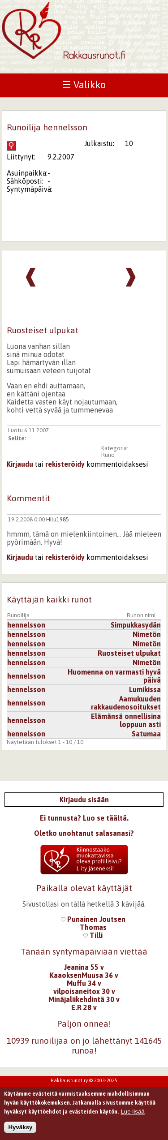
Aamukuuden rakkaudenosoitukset (126, 703)
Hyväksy (20, 1128)
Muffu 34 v (84, 983)
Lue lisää (132, 1112)
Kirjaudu (20, 464)
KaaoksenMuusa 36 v (84, 975)
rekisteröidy (65, 464)
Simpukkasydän (136, 625)
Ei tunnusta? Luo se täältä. (84, 818)
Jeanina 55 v (84, 967)
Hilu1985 (57, 519)
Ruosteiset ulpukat (129, 653)
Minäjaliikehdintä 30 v (84, 999)
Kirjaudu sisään (84, 800)
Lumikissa (145, 689)
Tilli (93, 935)
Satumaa (146, 734)
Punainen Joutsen (93, 919)
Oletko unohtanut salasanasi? (84, 833)
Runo (108, 455)
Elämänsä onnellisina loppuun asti (126, 720)
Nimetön (147, 634)
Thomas (93, 927)
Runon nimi (141, 615)
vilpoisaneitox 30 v (84, 991)
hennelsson (26, 625)
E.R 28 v (84, 1007)
